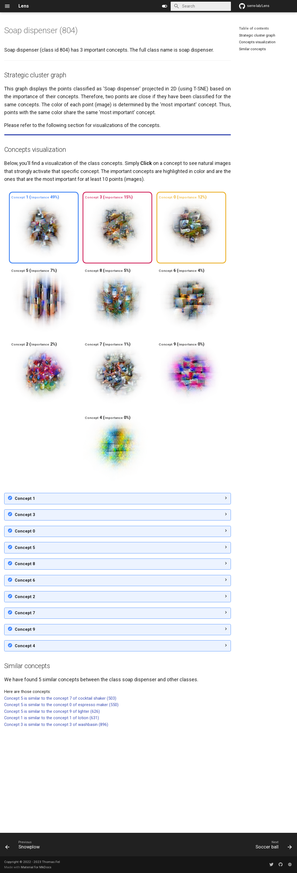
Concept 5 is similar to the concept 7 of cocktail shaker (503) (60, 797)
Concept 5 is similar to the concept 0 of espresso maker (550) (61, 803)
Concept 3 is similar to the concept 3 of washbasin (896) (56, 823)
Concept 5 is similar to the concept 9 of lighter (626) (52, 810)
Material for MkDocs (36, 867)
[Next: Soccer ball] (272, 846)
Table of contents (254, 28)
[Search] (201, 6)
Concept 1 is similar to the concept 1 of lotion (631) (51, 816)
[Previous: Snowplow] (24, 846)
